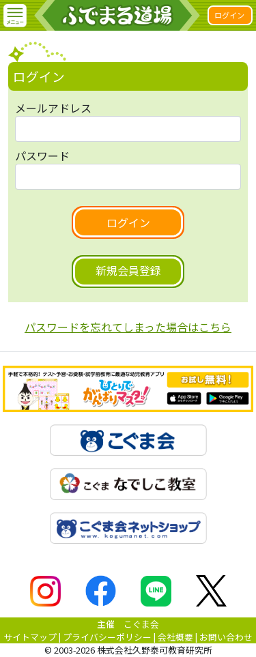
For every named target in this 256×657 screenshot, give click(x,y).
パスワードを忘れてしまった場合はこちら (128, 327)
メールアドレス (53, 108)
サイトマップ (30, 636)
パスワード (42, 155)
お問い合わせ (226, 636)
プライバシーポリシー (107, 636)
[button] (15, 15)
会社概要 (175, 636)
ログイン (229, 15)
